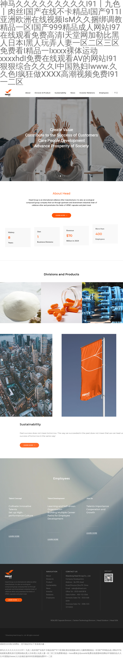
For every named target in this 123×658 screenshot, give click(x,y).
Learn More (97, 445)
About (27, 93)
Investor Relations (87, 93)
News (73, 93)
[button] (58, 176)
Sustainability (60, 93)
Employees (104, 93)
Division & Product (42, 93)
